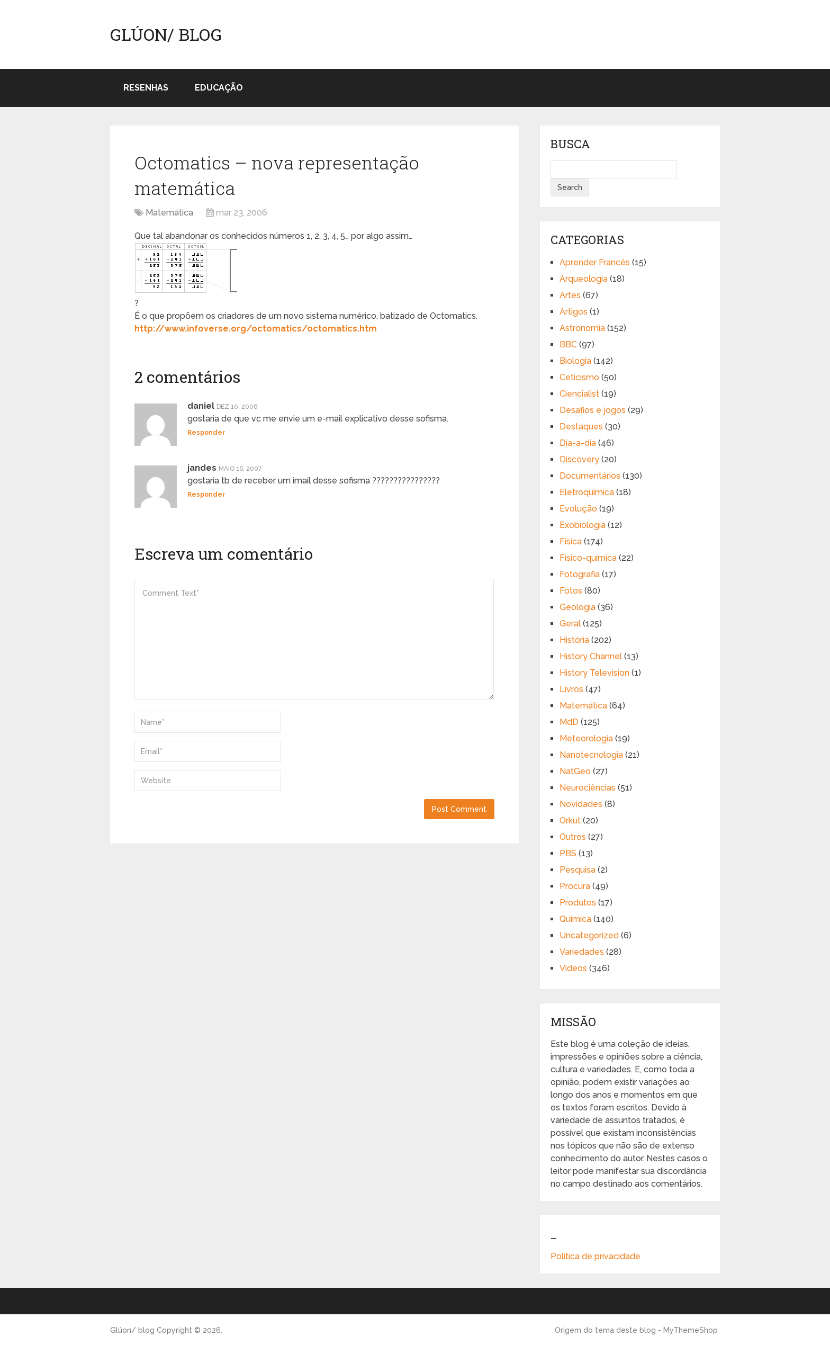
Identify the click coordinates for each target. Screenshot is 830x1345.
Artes (570, 295)
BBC (568, 344)
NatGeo (575, 771)
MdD (569, 722)
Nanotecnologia (591, 755)
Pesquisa (578, 870)
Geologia (578, 607)
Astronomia (582, 328)
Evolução (578, 509)
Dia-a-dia (578, 443)
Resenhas (145, 88)
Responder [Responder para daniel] (206, 432)
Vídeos (573, 968)
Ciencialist (579, 394)
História (574, 640)
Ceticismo (579, 377)
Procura (575, 886)
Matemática (169, 213)
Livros (571, 689)
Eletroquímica (587, 492)
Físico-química (588, 558)
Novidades (581, 804)
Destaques (581, 427)
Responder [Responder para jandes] (206, 494)
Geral (570, 623)
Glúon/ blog (166, 34)
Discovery (579, 459)
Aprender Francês (595, 262)
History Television (594, 673)
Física (571, 541)
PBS (568, 853)
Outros (573, 837)
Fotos (571, 591)
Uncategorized (589, 935)
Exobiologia (583, 525)
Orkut (570, 820)
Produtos (578, 903)
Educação (219, 88)
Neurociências (588, 788)
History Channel (591, 656)
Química (575, 919)
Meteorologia (586, 738)
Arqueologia (584, 279)
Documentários (590, 476)
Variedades (582, 952)
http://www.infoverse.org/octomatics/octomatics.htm (255, 329)
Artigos (574, 312)
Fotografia (580, 574)
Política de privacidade (595, 1256)
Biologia (575, 361)
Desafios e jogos (593, 410)
